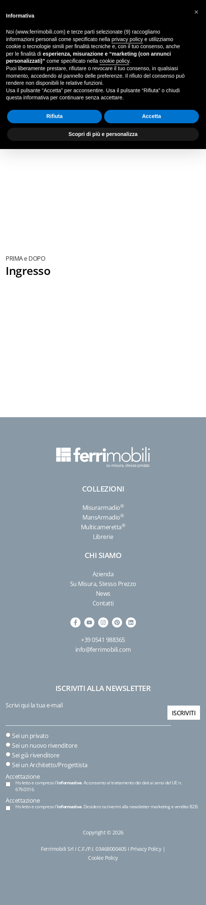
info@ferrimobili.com (103, 649)
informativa (69, 783)
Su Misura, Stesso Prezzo (103, 584)
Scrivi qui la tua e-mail (34, 705)
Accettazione (23, 777)
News (103, 593)
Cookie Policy (103, 857)
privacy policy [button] (127, 39)
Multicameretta (103, 527)
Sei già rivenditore (36, 755)
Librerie (103, 537)
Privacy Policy (145, 848)
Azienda (103, 574)
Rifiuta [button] (54, 116)
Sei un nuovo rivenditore (44, 745)
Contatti (103, 603)
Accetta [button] (151, 116)
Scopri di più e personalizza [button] (103, 134)
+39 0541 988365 (103, 640)
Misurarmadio (103, 507)
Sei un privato (30, 736)
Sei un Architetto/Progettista (50, 765)
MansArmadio (103, 517)
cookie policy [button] (114, 61)
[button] (196, 12)
